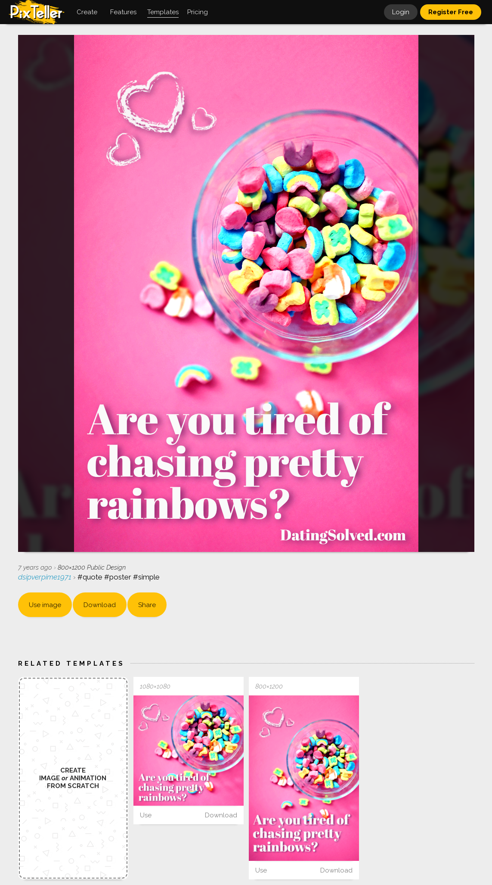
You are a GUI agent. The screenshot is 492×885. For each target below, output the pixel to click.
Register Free (450, 12)
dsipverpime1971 (45, 577)
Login (400, 12)
